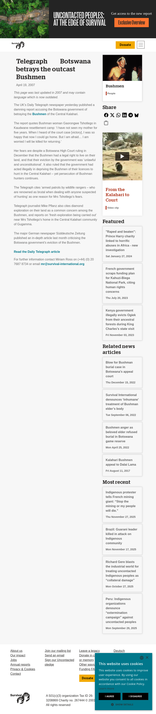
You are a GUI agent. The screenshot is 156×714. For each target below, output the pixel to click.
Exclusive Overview (131, 22)
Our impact (17, 655)
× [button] (146, 657)
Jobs (13, 660)
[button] (123, 704)
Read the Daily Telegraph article (37, 251)
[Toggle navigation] (141, 45)
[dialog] (123, 681)
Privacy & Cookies (22, 669)
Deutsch (119, 650)
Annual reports (20, 664)
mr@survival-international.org (62, 264)
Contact (15, 673)
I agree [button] (109, 696)
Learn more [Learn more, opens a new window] (106, 688)
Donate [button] (125, 44)
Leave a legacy (89, 650)
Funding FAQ (88, 669)
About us (16, 650)
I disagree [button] (135, 696)
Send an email (54, 655)
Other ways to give (92, 664)
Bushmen (39, 114)
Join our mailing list (58, 650)
